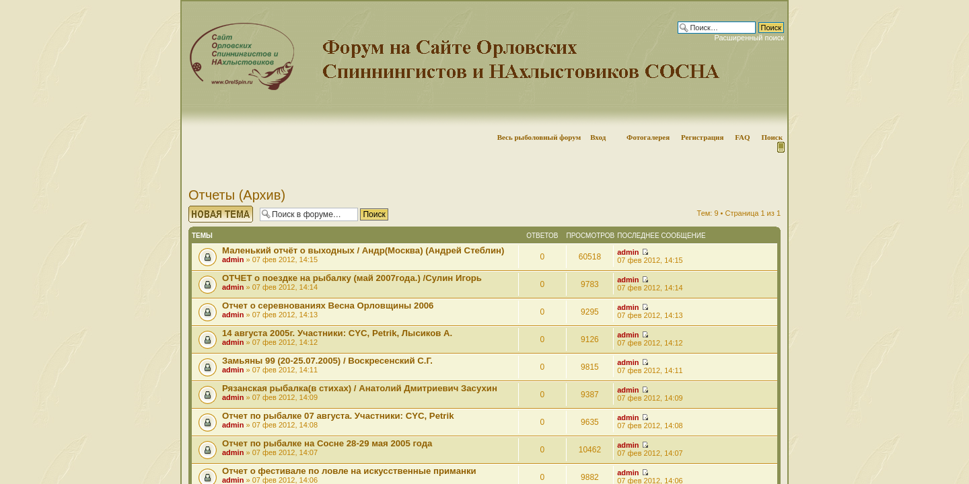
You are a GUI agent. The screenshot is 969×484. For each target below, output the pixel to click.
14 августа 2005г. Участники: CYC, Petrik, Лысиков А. (337, 333)
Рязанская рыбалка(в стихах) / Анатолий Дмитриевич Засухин (359, 388)
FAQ (742, 137)
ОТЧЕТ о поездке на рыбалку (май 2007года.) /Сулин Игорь (352, 278)
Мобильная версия (780, 147)
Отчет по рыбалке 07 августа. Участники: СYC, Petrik (338, 416)
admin (233, 259)
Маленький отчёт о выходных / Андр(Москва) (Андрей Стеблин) (363, 250)
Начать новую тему (220, 214)
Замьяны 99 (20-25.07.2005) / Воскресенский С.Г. (327, 361)
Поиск (772, 137)
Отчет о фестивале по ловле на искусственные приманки (349, 471)
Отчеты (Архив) (236, 195)
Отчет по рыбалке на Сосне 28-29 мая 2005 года (327, 443)
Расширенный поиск (749, 38)
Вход (598, 137)
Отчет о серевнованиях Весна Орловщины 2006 (327, 305)
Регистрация (702, 137)
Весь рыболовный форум (539, 137)
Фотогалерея (648, 137)
